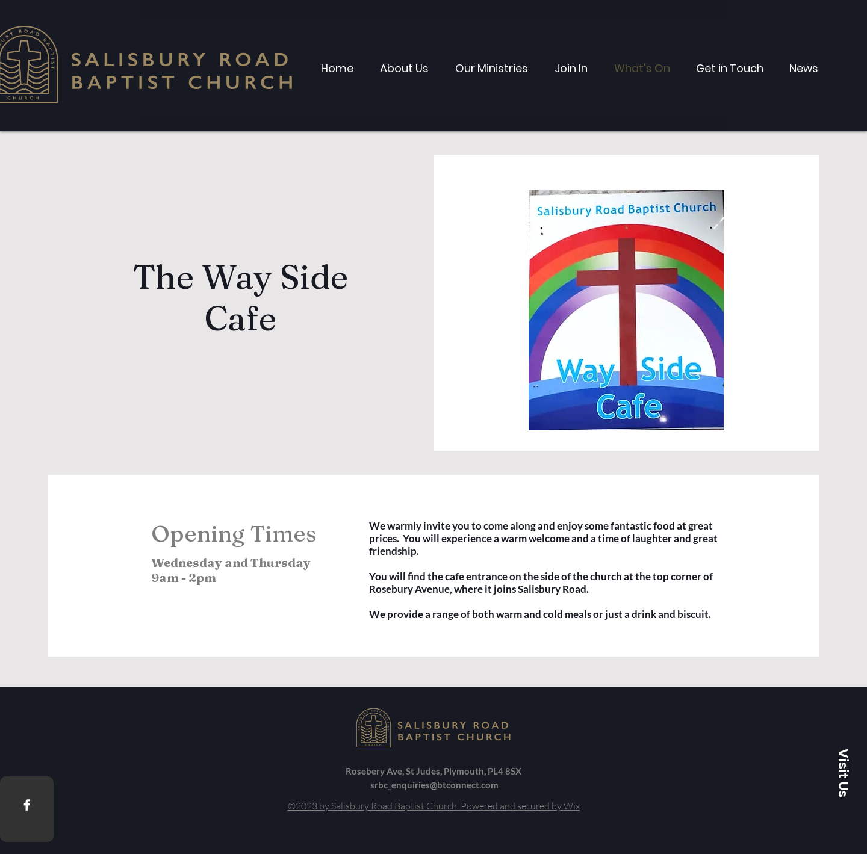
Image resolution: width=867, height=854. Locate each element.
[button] (843, 773)
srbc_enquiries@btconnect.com (434, 784)
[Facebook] (26, 804)
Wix (572, 806)
